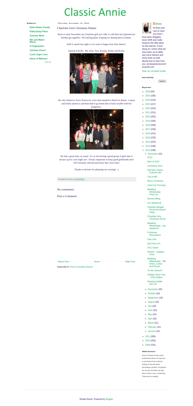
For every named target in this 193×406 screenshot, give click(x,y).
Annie (159, 24)
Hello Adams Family (40, 27)
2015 (148, 137)
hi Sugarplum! (37, 46)
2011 (148, 336)
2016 (148, 133)
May (150, 314)
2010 (148, 340)
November (153, 289)
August (151, 302)
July (150, 306)
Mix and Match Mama (37, 41)
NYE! (149, 157)
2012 (148, 150)
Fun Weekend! (154, 203)
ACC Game (152, 248)
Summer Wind (37, 36)
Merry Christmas (155, 181)
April (150, 319)
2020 (148, 116)
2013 (148, 146)
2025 (148, 96)
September (153, 298)
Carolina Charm (38, 50)
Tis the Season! (154, 270)
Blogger (109, 399)
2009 (148, 345)
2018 (148, 125)
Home (97, 261)
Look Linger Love (39, 54)
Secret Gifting (153, 198)
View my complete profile (154, 71)
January (152, 331)
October (152, 293)
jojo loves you (153, 243)
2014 (148, 142)
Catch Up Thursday (156, 185)
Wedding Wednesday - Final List (154, 192)
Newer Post (63, 261)
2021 (148, 112)
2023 (148, 104)
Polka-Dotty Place (39, 31)
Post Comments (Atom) (81, 267)
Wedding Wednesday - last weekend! (156, 225)
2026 (148, 91)
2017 (148, 129)
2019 (148, 121)
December (153, 154)
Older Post (130, 261)
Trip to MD (152, 177)
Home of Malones (38, 58)
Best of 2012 (153, 161)
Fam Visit (151, 239)
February (152, 327)
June (150, 310)
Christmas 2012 (154, 166)
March (151, 323)
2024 (148, 100)
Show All (48, 62)
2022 (148, 108)
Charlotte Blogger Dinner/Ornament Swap (156, 209)
